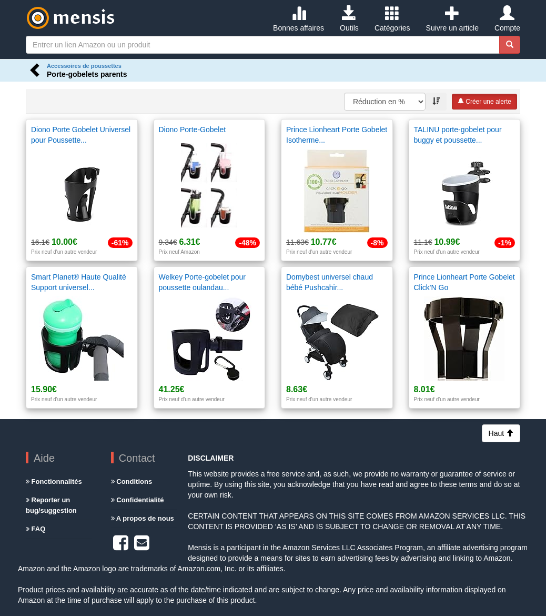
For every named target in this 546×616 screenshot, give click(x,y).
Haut (501, 433)
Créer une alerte (484, 101)
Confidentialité (137, 500)
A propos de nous (142, 518)
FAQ (35, 529)
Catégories (392, 19)
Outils (349, 19)
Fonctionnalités (54, 481)
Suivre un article (452, 19)
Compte (507, 19)
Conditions (132, 481)
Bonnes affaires (298, 19)
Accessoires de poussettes (84, 66)
